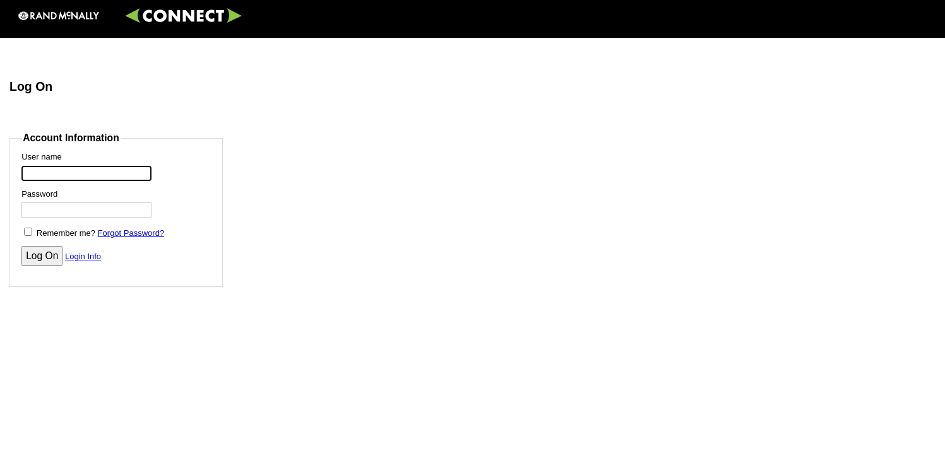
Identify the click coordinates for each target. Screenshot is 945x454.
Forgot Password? (131, 233)
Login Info (83, 256)
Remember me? (66, 233)
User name (41, 156)
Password (39, 194)
